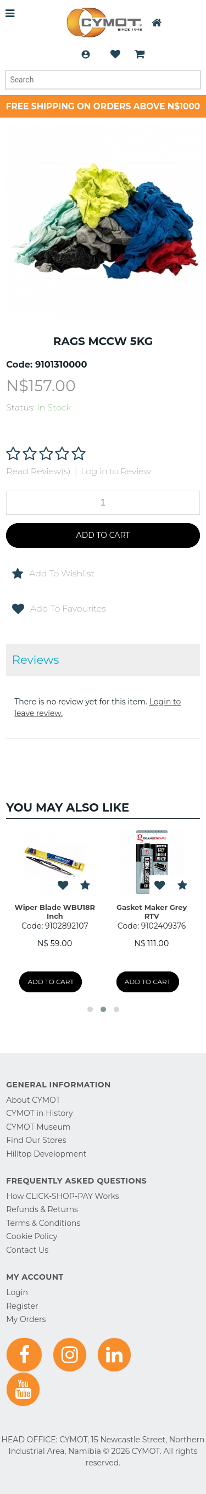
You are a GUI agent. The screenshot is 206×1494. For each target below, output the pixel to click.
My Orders (26, 1319)
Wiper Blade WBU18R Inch (55, 911)
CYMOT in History (39, 1113)
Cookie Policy (31, 1236)
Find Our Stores (36, 1140)
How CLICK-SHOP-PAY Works (62, 1196)
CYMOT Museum (38, 1127)
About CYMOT (33, 1100)
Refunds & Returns (42, 1209)
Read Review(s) (38, 471)
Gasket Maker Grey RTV (151, 911)
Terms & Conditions (43, 1223)
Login (85, 54)
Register (22, 1306)
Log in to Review (116, 471)
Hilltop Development (46, 1154)
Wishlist (115, 54)
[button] (90, 1009)
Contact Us (27, 1250)
